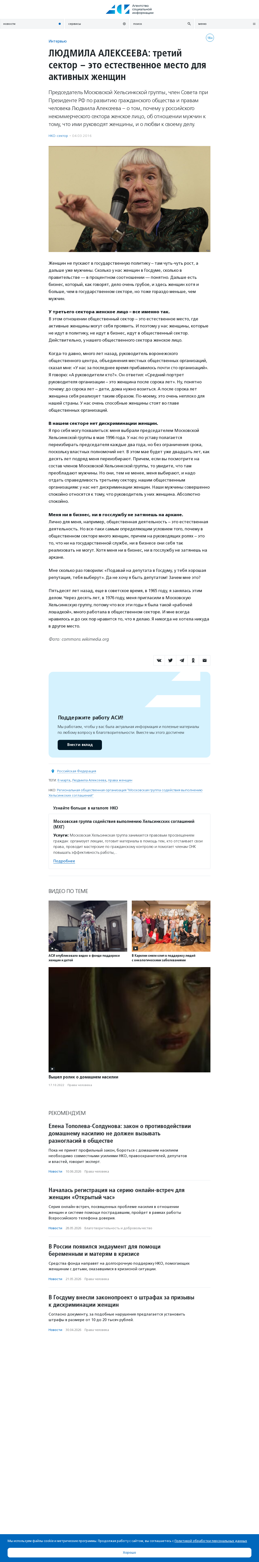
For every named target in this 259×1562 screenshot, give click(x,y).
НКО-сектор (58, 136)
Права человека (80, 1085)
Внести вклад (79, 744)
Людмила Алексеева (89, 780)
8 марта (63, 780)
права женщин (120, 780)
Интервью (58, 41)
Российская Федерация (76, 771)
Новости (55, 1171)
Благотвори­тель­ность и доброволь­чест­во (118, 1228)
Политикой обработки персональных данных (211, 1541)
